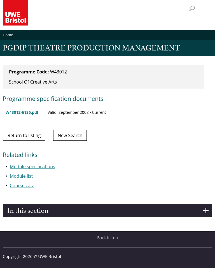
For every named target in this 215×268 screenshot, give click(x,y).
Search (192, 8)
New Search (70, 135)
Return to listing (24, 135)
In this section (27, 210)
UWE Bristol (49, 256)
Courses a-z (22, 185)
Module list (21, 176)
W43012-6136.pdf (22, 112)
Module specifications (32, 166)
